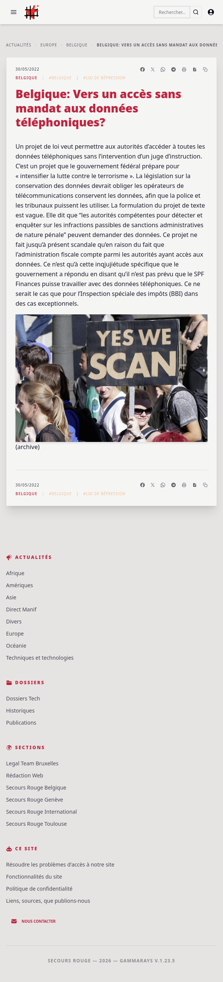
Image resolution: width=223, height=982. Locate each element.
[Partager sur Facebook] (142, 69)
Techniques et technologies (40, 657)
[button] (13, 12)
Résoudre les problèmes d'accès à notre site (60, 864)
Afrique (15, 573)
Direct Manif (21, 609)
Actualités (18, 45)
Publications (21, 722)
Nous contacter (33, 921)
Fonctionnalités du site (34, 876)
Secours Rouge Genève (34, 799)
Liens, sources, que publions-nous (48, 900)
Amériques (19, 585)
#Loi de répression (104, 77)
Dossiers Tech (23, 698)
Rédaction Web (24, 775)
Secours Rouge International (41, 811)
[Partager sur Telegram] (173, 69)
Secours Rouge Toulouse (36, 823)
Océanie (16, 645)
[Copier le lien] (205, 69)
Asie (11, 597)
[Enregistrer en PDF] (194, 69)
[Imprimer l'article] (184, 69)
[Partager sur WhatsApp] (163, 69)
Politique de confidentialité (39, 888)
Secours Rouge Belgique (36, 787)
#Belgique (60, 77)
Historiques (20, 710)
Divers (14, 621)
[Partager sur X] (153, 69)
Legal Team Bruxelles (32, 763)
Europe (48, 45)
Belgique (76, 45)
